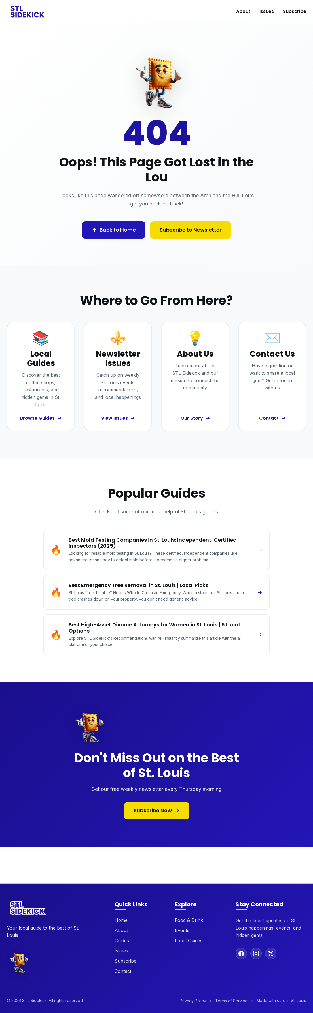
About (243, 11)
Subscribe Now (157, 810)
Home (121, 920)
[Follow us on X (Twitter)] (270, 953)
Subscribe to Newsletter (190, 229)
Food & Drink (189, 920)
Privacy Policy (193, 1000)
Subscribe (294, 11)
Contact (123, 971)
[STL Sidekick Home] (28, 12)
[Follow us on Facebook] (241, 953)
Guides (122, 940)
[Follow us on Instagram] (256, 953)
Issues (266, 11)
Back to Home (114, 229)
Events (182, 930)
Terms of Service (231, 1000)
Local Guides (188, 940)
